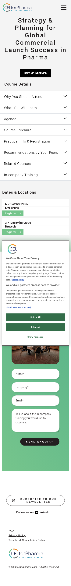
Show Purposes (35, 336)
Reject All (35, 317)
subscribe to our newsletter (34, 500)
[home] (26, 553)
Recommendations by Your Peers (31, 152)
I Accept (35, 327)
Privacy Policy (17, 535)
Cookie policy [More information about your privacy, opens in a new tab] (18, 279)
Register (13, 213)
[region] (35, 293)
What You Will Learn (20, 108)
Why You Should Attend (23, 97)
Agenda (10, 119)
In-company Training (21, 175)
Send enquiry (40, 441)
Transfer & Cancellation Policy (27, 540)
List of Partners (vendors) (18, 307)
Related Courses (17, 164)
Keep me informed (35, 73)
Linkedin (42, 512)
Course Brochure (17, 130)
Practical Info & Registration (27, 141)
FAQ (11, 530)
